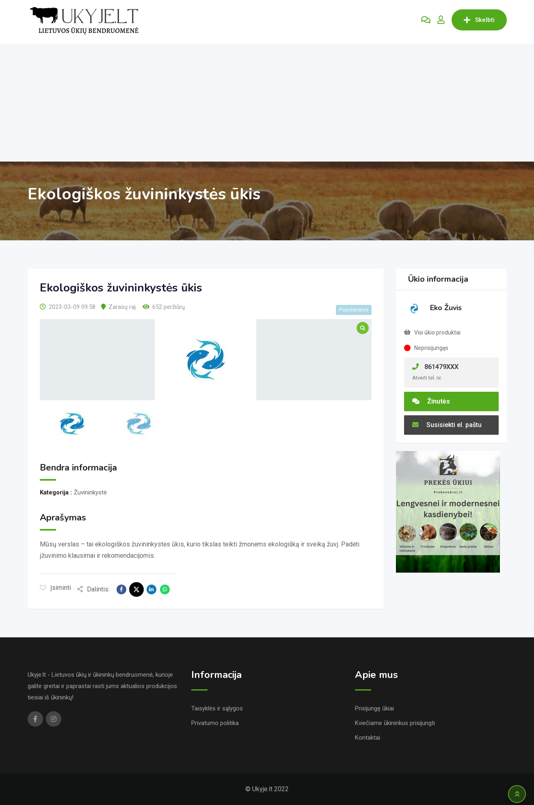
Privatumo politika (215, 723)
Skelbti (479, 20)
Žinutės (431, 401)
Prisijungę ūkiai (374, 708)
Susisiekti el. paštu (447, 425)
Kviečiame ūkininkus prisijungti (395, 723)
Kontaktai (367, 737)
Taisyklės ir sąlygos (217, 708)
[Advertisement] (267, 101)
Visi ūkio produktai (437, 332)
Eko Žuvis (446, 308)
